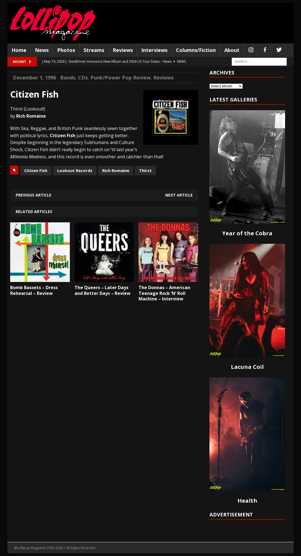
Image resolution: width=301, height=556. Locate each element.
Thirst (145, 170)
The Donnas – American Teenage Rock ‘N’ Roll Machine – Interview (164, 293)
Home (19, 50)
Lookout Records (74, 170)
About (231, 50)
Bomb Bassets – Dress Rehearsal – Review (34, 290)
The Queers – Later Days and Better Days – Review (102, 290)
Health (247, 500)
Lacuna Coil (247, 366)
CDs (83, 77)
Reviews (123, 50)
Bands (67, 77)
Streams (94, 50)
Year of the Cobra (247, 233)
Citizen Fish (35, 170)
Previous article (33, 195)
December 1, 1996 (34, 77)
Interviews (154, 50)
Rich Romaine (115, 170)
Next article (179, 195)
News (42, 50)
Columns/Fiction (196, 50)
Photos (66, 50)
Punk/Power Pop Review (120, 77)
